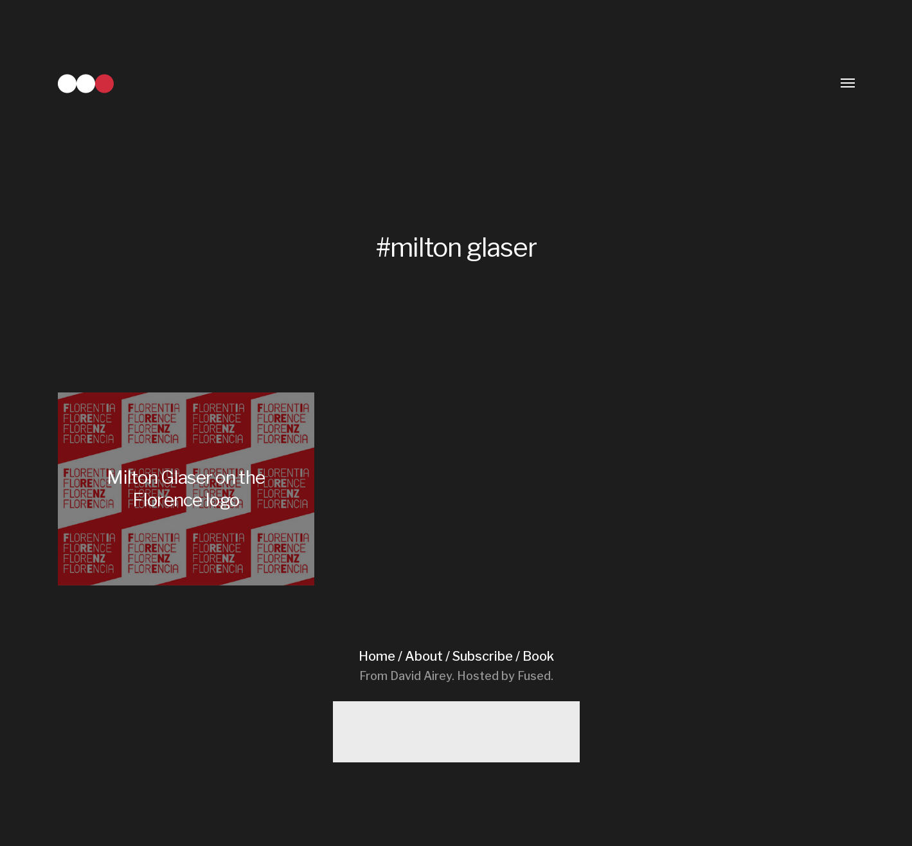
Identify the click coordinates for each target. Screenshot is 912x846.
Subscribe (482, 656)
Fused (534, 676)
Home (377, 656)
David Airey (421, 676)
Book (538, 656)
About (424, 656)
